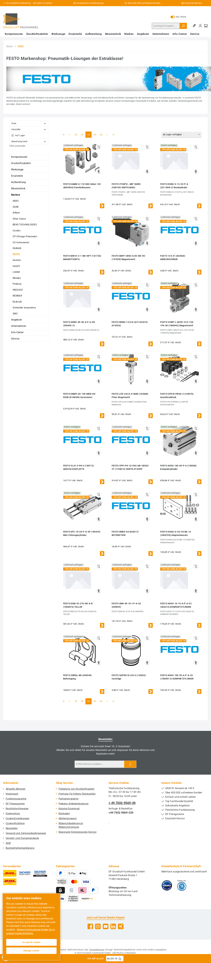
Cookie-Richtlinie (15, 823)
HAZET (16, 266)
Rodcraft (17, 301)
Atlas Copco (19, 218)
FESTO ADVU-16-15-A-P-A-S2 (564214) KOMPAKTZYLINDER (176, 605)
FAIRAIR (17, 248)
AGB (8, 843)
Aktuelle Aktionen (15, 788)
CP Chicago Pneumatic (25, 236)
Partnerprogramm (69, 798)
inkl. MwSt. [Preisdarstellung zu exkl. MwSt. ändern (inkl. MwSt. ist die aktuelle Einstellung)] (179, 17)
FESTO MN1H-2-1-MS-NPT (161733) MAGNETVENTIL (82, 257)
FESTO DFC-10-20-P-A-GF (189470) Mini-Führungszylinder (81, 533)
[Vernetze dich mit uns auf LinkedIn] (113, 926)
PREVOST (18, 289)
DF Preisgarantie (15, 803)
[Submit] (130, 764)
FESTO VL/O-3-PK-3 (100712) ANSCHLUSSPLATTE (78, 467)
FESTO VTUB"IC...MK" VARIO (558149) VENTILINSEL (126, 186)
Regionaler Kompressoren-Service (77, 832)
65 (95, 134)
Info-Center (17, 332)
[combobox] (166, 26)
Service (15, 338)
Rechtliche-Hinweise (17, 808)
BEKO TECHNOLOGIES (25, 224)
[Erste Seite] (64, 135)
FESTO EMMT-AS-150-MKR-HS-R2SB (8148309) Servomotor (79, 395)
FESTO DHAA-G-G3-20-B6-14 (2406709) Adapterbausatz (175, 533)
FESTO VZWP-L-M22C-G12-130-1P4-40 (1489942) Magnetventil (177, 324)
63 (83, 134)
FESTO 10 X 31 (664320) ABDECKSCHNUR (172, 257)
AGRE (16, 206)
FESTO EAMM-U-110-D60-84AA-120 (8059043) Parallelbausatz (82, 186)
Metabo (17, 278)
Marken (15, 194)
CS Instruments (21, 242)
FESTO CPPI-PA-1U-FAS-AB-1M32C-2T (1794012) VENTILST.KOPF (131, 467)
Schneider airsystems (24, 307)
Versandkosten (96, 949)
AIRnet (16, 212)
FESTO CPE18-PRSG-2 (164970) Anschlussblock (176, 395)
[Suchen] (183, 26)
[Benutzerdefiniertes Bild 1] (166, 885)
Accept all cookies (31, 942)
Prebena (17, 283)
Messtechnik (18, 188)
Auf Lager (20, 135)
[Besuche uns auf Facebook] (90, 926)
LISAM (16, 272)
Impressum (12, 793)
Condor (17, 230)
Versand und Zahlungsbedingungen (26, 833)
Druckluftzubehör (21, 163)
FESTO (16, 254)
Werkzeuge (17, 169)
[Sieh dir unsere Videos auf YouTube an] (105, 926)
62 (77, 134)
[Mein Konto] (200, 26)
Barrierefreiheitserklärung (20, 848)
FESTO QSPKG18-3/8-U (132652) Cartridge (129, 677)
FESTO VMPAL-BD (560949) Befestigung (77, 677)
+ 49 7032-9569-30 (122, 803)
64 (89, 134)
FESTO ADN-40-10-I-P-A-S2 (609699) (126, 605)
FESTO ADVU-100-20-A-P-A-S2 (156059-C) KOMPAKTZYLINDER (177, 677)
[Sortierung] (181, 135)
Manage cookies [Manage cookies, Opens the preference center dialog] (31, 950)
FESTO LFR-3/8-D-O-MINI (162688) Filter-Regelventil (130, 395)
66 (102, 134)
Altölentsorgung (68, 818)
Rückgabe (64, 813)
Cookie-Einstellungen (17, 818)
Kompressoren (19, 156)
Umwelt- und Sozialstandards (22, 838)
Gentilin (17, 260)
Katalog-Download (69, 808)
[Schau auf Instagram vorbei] (97, 926)
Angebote (16, 319)
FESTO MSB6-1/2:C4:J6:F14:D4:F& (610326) (130, 324)
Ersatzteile (17, 175)
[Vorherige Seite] (70, 135)
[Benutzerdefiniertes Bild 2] (181, 885)
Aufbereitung (18, 182)
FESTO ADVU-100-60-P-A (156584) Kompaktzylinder (178, 467)
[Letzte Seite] (113, 135)
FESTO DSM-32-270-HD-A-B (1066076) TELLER (78, 605)
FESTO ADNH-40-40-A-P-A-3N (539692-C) (79, 324)
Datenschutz (13, 813)
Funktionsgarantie (16, 798)
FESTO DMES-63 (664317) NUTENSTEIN (125, 533)
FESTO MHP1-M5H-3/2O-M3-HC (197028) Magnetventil (128, 257)
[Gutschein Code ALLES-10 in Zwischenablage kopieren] (119, 958)
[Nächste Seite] (107, 135)
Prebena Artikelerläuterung (74, 803)
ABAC (16, 200)
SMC (15, 313)
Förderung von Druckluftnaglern (77, 788)
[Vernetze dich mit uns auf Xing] (120, 926)
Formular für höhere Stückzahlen (77, 793)
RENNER (17, 295)
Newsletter (12, 828)
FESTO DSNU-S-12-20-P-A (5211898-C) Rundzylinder (174, 186)
